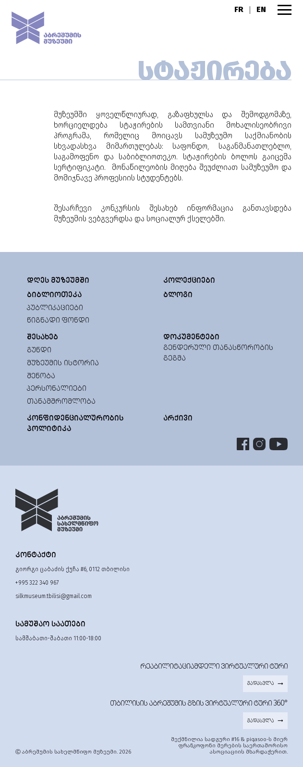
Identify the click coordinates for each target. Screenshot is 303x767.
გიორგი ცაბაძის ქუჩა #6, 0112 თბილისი (72, 569)
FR (238, 9)
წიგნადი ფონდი (58, 319)
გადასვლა (265, 683)
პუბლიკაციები (55, 307)
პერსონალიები (56, 388)
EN (261, 9)
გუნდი (39, 349)
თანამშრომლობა (61, 401)
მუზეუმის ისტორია (63, 362)
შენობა (41, 375)
